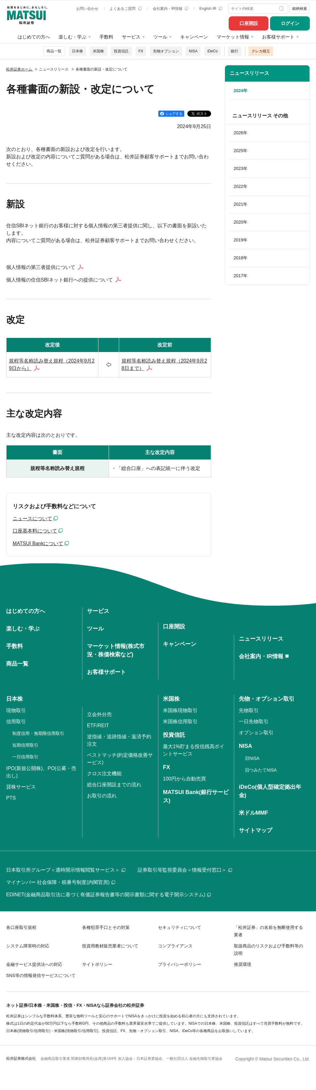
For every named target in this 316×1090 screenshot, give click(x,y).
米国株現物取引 (180, 710)
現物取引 (16, 710)
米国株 (98, 51)
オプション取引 (256, 732)
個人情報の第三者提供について (40, 267)
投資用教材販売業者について (110, 945)
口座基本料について (35, 530)
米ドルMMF (253, 813)
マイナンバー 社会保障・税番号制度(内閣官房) (60, 882)
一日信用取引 (25, 756)
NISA (193, 51)
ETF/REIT (98, 725)
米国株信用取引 (180, 721)
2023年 (240, 168)
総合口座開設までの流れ (114, 784)
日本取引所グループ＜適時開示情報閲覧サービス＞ (65, 870)
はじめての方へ (34, 36)
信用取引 (16, 721)
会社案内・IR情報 (170, 8)
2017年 (240, 275)
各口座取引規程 (21, 927)
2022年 (240, 186)
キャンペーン (194, 36)
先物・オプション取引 (266, 699)
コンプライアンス (175, 945)
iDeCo (212, 51)
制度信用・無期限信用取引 (38, 733)
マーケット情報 (233, 36)
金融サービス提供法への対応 (34, 964)
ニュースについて (32, 518)
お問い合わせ (87, 8)
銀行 (234, 51)
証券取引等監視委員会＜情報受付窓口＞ (185, 870)
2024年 (240, 90)
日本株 (77, 51)
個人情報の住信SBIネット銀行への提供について (59, 279)
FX (141, 51)
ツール (160, 36)
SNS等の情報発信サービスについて (41, 975)
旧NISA (252, 758)
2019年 (240, 239)
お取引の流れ (102, 795)
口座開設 (248, 23)
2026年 (240, 132)
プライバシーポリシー (179, 964)
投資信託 (121, 51)
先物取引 (249, 710)
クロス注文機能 (104, 773)
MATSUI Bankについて (38, 543)
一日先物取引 (253, 721)
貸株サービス (21, 786)
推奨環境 (242, 964)
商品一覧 (54, 51)
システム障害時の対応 (27, 945)
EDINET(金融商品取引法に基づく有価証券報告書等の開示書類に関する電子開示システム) (108, 894)
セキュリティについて (179, 927)
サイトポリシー (97, 964)
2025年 (240, 150)
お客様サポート (278, 36)
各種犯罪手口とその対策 (106, 927)
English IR (210, 8)
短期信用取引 (25, 745)
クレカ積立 (261, 51)
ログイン (290, 23)
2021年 (240, 204)
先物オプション (166, 51)
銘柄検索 (299, 8)
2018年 (240, 257)
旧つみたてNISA (261, 770)
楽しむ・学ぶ (72, 36)
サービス (131, 36)
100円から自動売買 (184, 778)
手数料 (106, 36)
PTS (11, 797)
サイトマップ (255, 830)
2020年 (240, 222)
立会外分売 (99, 714)
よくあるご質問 (125, 8)
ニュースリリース (249, 73)
